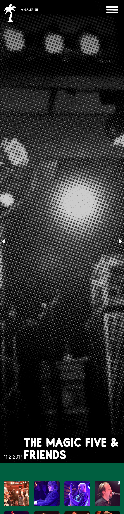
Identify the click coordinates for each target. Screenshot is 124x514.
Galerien (31, 10)
